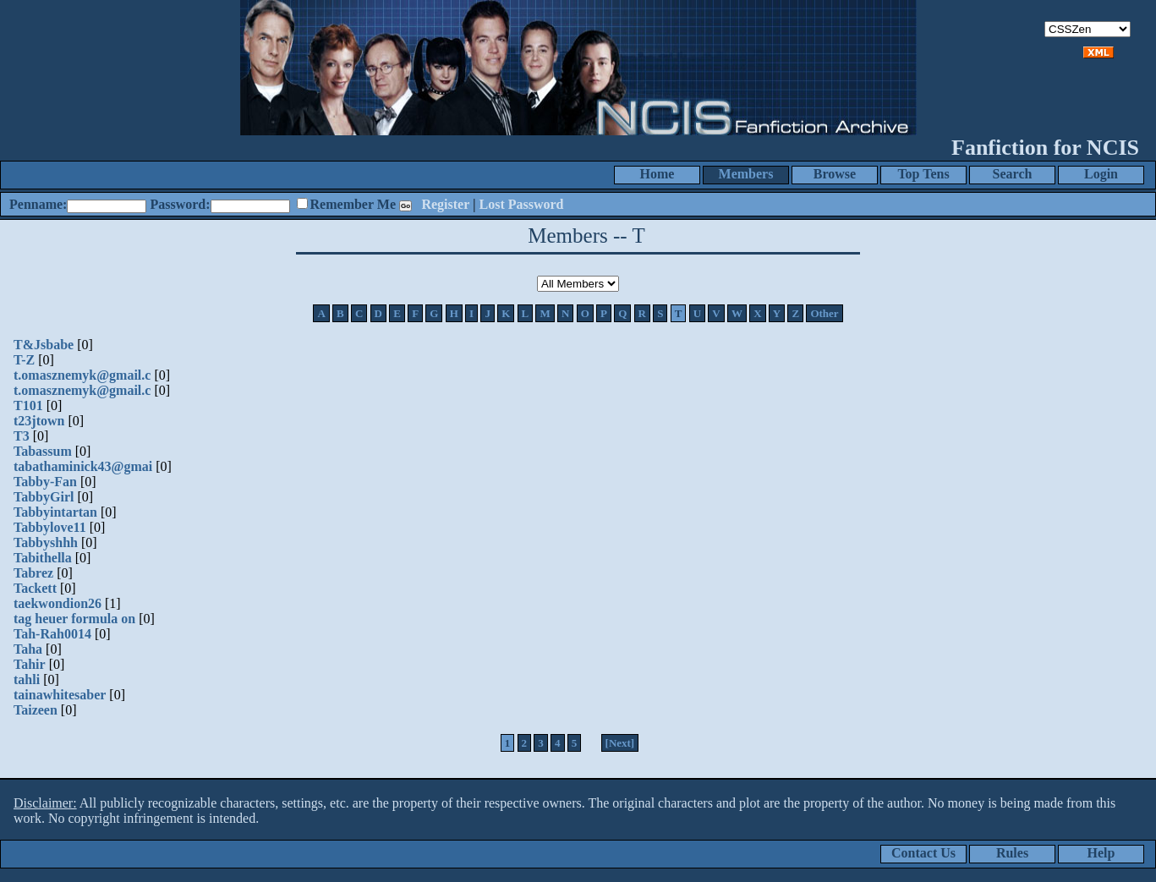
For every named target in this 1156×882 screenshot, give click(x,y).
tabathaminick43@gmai (83, 466)
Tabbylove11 (50, 527)
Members (746, 174)
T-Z (24, 360)
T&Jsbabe (44, 344)
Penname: (38, 204)
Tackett (35, 588)
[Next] (620, 743)
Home (657, 174)
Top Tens (923, 174)
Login (1101, 174)
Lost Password (521, 204)
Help (1101, 853)
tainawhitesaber (60, 695)
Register (445, 204)
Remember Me (353, 204)
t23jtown (39, 421)
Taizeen (36, 710)
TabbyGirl (44, 497)
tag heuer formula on (74, 618)
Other (824, 313)
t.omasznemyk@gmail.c (82, 375)
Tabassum (43, 451)
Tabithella (43, 558)
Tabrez (33, 573)
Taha (28, 649)
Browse (835, 174)
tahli (27, 679)
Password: (180, 204)
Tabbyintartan (55, 512)
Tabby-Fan (45, 481)
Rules (1012, 853)
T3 (22, 436)
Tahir (30, 664)
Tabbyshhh (46, 542)
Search (1013, 174)
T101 (28, 405)
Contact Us (923, 853)
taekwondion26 (57, 603)
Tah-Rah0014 (52, 634)
